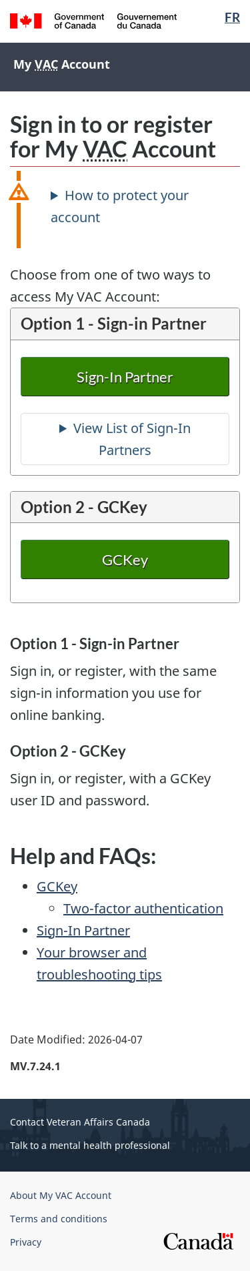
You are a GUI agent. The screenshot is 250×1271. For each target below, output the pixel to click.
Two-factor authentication (143, 908)
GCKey (125, 559)
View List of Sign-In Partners (132, 439)
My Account (61, 64)
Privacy (25, 1242)
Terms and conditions (58, 1218)
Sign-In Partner (125, 376)
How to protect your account (120, 206)
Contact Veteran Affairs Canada (80, 1122)
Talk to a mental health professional (90, 1145)
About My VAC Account (60, 1195)
